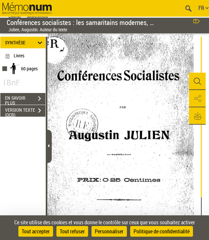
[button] (197, 81)
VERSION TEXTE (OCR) (25, 111)
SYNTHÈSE (24, 42)
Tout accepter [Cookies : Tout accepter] (36, 231)
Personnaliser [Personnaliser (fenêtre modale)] (109, 231)
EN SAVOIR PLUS (25, 99)
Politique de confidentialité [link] (162, 231)
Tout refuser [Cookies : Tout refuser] (72, 231)
